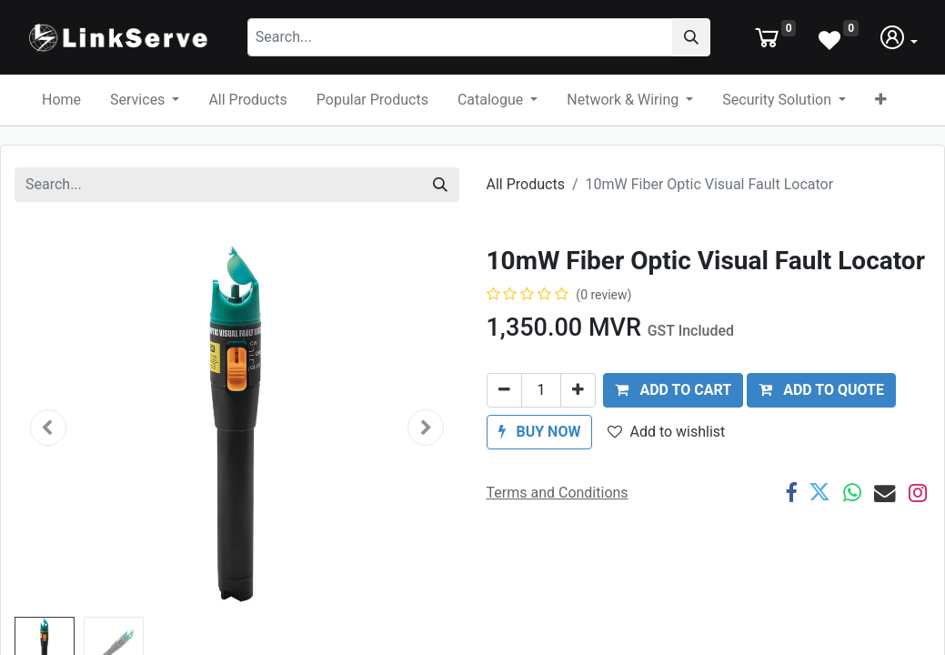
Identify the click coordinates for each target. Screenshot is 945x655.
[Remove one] (504, 407)
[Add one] (578, 407)
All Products (526, 201)
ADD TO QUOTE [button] (821, 407)
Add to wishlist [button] (666, 449)
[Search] (735, 46)
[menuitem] (61, 117)
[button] (880, 117)
